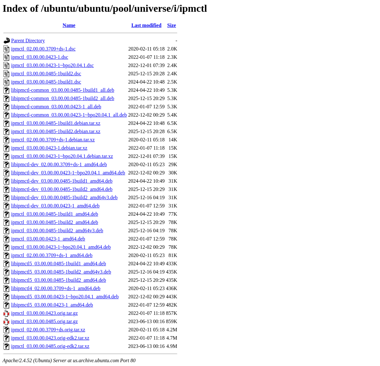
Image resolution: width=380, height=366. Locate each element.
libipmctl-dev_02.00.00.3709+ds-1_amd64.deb (59, 164)
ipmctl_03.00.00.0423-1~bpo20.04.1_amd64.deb (61, 247)
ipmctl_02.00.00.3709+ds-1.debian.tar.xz (53, 139)
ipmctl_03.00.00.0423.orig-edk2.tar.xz (50, 338)
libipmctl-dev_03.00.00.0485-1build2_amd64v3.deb (64, 197)
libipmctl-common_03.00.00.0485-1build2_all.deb (62, 98)
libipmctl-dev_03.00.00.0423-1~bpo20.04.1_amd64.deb (68, 172)
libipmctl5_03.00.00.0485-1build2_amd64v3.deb (61, 271)
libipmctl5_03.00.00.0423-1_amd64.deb (52, 305)
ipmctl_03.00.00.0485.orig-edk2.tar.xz (50, 346)
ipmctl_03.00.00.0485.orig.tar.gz (44, 321)
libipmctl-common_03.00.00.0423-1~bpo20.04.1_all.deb (69, 115)
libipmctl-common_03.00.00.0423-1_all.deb (56, 106)
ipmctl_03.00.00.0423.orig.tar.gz (44, 313)
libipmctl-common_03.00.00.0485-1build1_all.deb (62, 90)
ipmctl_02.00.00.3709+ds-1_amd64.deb (51, 255)
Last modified (146, 25)
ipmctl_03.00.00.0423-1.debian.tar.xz (49, 148)
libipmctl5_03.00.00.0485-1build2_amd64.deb (58, 280)
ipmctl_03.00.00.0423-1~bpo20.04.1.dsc (52, 65)
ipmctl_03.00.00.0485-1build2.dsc (46, 73)
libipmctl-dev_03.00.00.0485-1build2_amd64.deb (61, 189)
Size (171, 25)
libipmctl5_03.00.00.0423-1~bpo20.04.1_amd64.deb (65, 296)
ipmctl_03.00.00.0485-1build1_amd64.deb (54, 214)
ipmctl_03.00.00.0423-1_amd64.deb (48, 238)
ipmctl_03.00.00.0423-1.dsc (39, 57)
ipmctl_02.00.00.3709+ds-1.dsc (43, 48)
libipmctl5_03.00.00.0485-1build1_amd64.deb (58, 263)
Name (69, 25)
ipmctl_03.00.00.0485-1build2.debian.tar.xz (55, 131)
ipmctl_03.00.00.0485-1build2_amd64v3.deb (57, 230)
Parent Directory (28, 40)
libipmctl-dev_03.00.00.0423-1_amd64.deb (55, 205)
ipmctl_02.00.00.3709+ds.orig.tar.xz (48, 329)
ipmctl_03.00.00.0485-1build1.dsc (46, 82)
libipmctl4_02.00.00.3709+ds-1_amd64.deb (55, 288)
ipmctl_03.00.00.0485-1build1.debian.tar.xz (55, 123)
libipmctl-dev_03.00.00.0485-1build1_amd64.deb (61, 181)
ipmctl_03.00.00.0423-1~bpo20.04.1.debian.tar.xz (62, 156)
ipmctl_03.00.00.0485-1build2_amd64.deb (54, 222)
